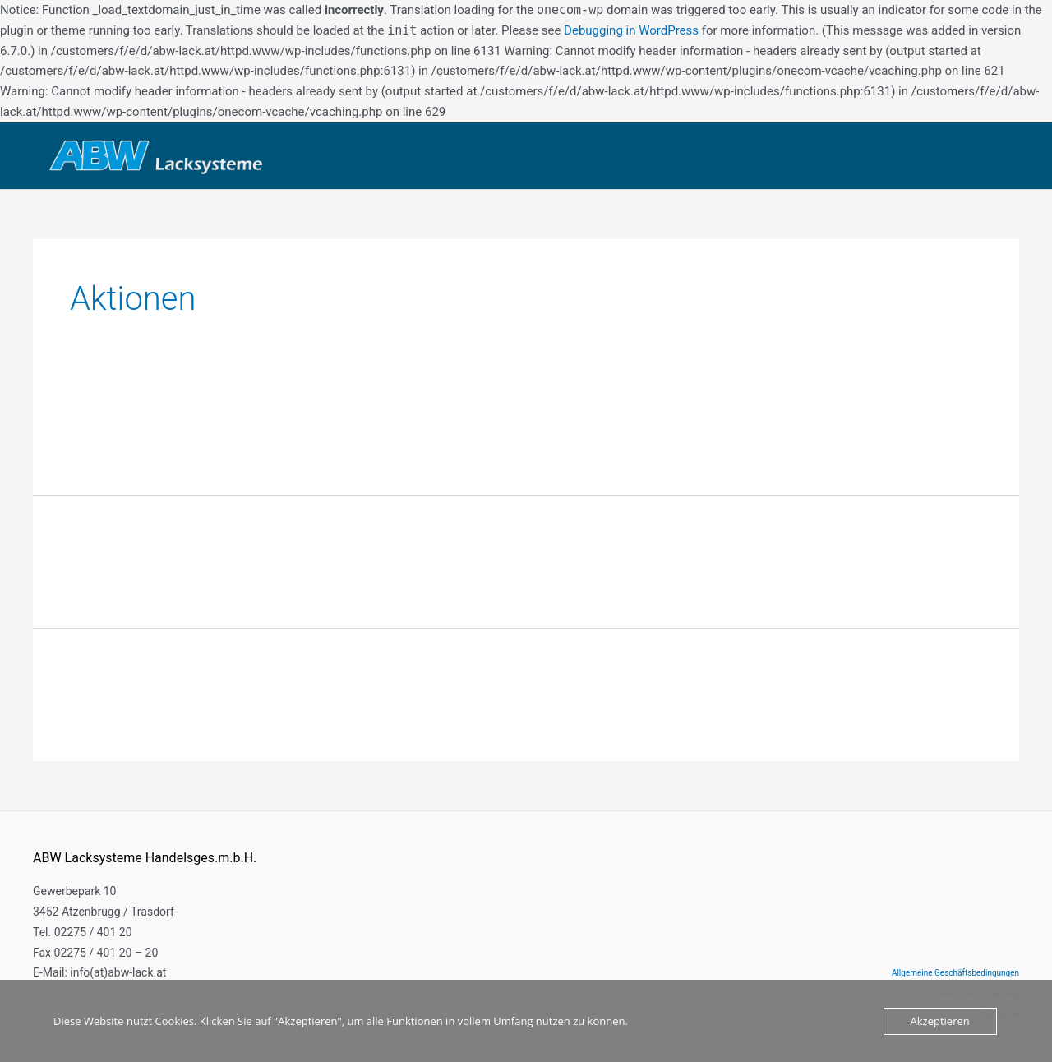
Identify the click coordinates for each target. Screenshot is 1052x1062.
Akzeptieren (940, 1021)
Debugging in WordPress (631, 30)
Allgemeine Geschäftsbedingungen (955, 972)
